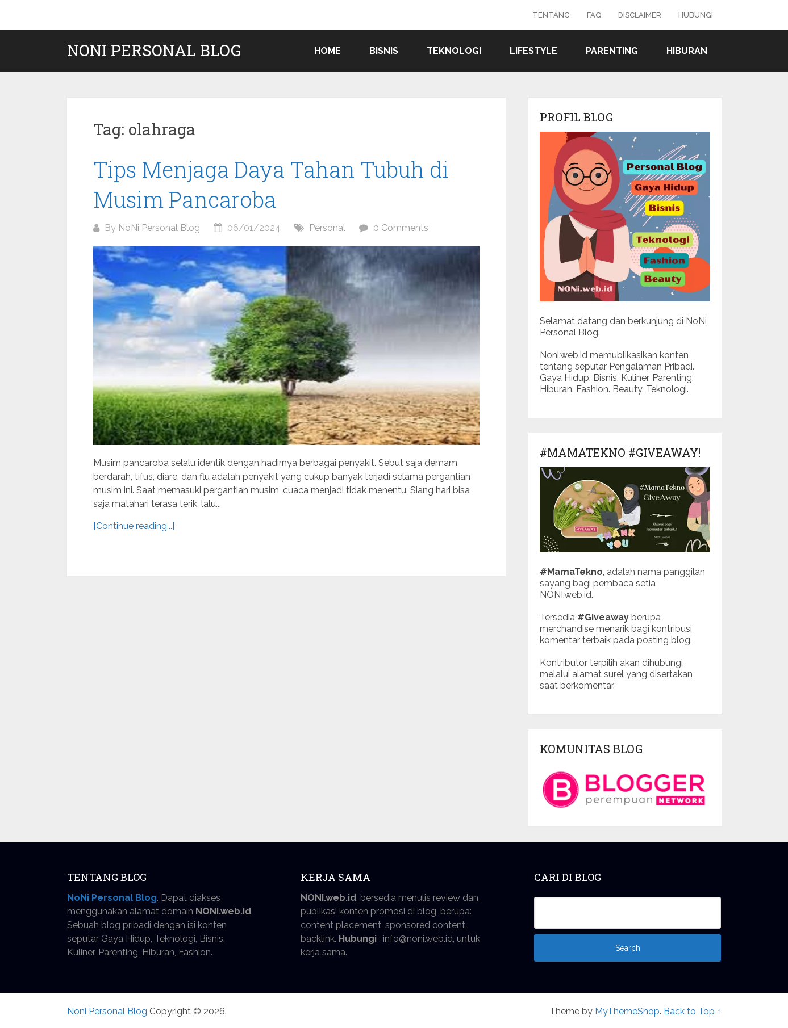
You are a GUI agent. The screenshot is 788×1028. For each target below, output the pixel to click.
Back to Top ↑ (693, 1011)
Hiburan (686, 50)
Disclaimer (639, 15)
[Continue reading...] (133, 526)
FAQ (594, 15)
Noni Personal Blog (154, 50)
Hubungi (695, 15)
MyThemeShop (627, 1011)
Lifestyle (533, 50)
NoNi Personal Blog (159, 228)
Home (327, 50)
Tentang (551, 15)
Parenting (612, 50)
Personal (327, 228)
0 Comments (400, 228)
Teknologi (454, 50)
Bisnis (383, 50)
